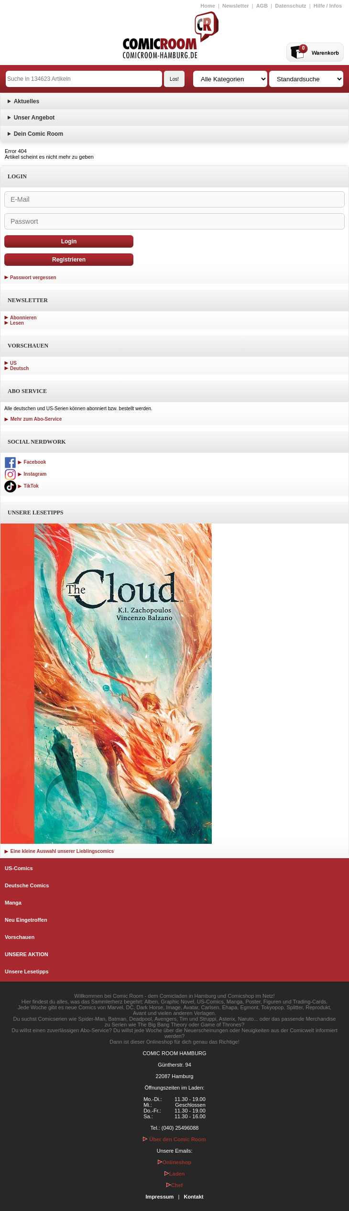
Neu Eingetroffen (26, 920)
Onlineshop (175, 1162)
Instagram (25, 474)
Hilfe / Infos (328, 6)
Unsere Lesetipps (27, 971)
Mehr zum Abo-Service (33, 419)
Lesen (17, 323)
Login (69, 241)
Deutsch (19, 368)
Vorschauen (19, 937)
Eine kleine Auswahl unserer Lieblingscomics (59, 851)
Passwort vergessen (33, 277)
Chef (174, 1185)
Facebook (25, 462)
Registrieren (69, 259)
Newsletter (235, 6)
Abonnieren (23, 317)
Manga (13, 903)
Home (207, 6)
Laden (174, 1174)
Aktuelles (26, 101)
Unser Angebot (34, 117)
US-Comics (19, 868)
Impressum (160, 1197)
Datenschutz (290, 6)
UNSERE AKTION (26, 954)
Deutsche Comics (27, 885)
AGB (262, 6)
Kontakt (193, 1197)
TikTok (21, 486)
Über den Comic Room (174, 1139)
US (13, 363)
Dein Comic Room (38, 134)
